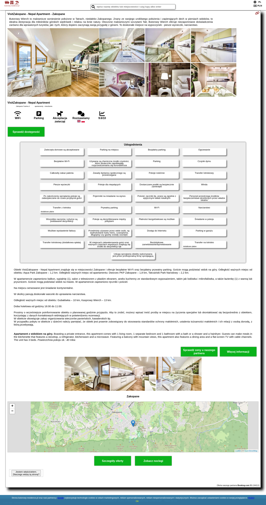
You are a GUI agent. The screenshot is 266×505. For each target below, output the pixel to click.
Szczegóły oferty (112, 460)
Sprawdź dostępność (26, 131)
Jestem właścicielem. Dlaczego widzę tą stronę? (26, 473)
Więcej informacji (238, 351)
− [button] (12, 411)
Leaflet (238, 451)
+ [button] (12, 406)
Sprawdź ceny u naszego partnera (199, 352)
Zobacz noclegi (153, 460)
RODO (251, 498)
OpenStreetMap (251, 451)
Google (60, 498)
